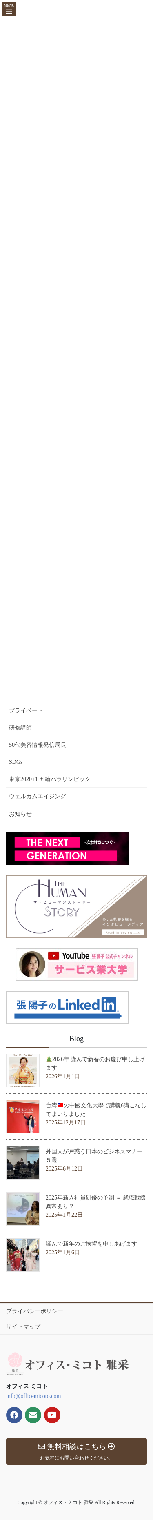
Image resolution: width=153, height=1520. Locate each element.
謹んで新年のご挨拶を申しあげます (91, 1244)
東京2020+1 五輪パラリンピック (50, 779)
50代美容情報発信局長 (37, 745)
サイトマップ (23, 1327)
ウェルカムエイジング (37, 796)
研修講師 (20, 728)
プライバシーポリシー (34, 1311)
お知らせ (20, 814)
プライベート (26, 711)
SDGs (15, 762)
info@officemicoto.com (33, 1396)
